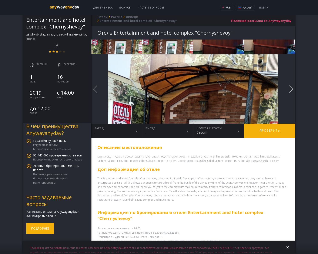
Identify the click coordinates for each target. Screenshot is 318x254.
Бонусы (125, 7)
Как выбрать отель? (41, 216)
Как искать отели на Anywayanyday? (52, 212)
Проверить (270, 130)
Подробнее (40, 228)
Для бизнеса (103, 7)
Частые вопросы (151, 7)
